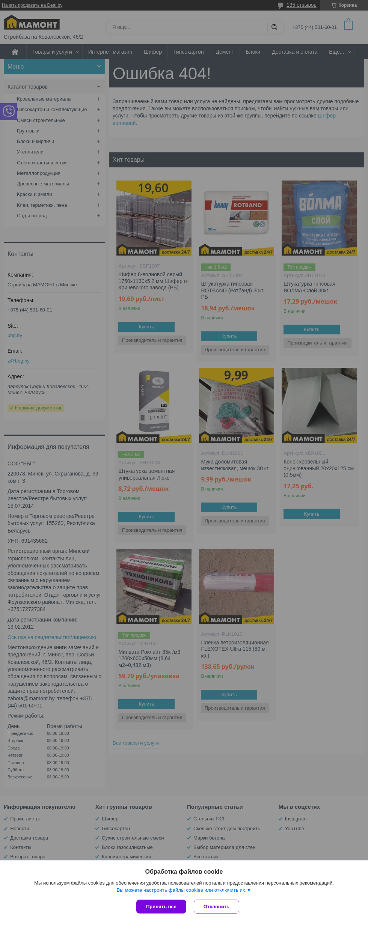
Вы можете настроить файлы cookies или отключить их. (181, 890)
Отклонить (216, 906)
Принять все (161, 906)
